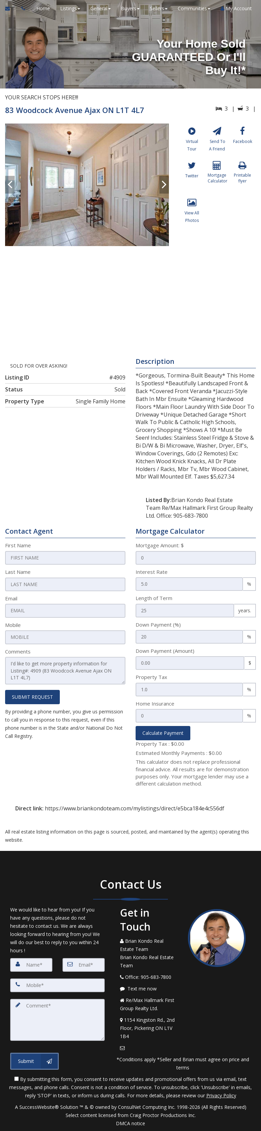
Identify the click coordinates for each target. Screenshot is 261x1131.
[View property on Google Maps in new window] (129, 297)
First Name (18, 545)
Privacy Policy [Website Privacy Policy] (221, 1095)
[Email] (84, 965)
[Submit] (34, 1060)
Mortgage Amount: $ (160, 545)
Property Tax (151, 677)
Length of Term (154, 598)
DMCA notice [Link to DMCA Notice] (130, 1123)
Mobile (13, 624)
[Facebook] (242, 142)
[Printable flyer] (242, 179)
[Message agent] (149, 989)
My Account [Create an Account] (235, 8)
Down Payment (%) (158, 624)
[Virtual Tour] (192, 142)
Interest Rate (152, 571)
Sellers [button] (158, 8)
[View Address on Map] (149, 1028)
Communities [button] (193, 8)
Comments (18, 650)
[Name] (31, 965)
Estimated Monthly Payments (179, 752)
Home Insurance (155, 703)
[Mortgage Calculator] (217, 179)
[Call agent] (21, 8)
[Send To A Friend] (217, 142)
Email (11, 598)
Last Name (18, 571)
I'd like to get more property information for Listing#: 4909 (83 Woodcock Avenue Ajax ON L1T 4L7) (65, 669)
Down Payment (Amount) (165, 650)
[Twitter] (192, 179)
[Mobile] (57, 985)
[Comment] (57, 1019)
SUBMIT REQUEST (32, 696)
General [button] (99, 8)
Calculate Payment (163, 733)
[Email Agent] (10, 8)
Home (42, 8)
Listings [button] (69, 8)
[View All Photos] (192, 216)
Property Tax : (160, 743)
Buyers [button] (129, 8)
